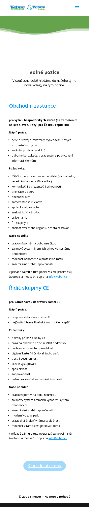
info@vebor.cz (58, 276)
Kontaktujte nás (44, 465)
